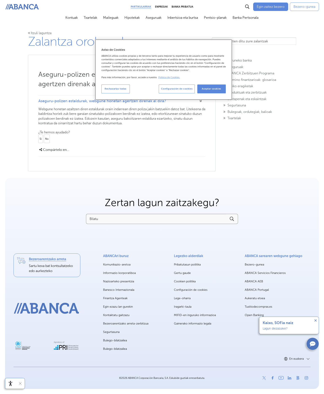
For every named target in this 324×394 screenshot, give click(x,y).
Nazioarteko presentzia (118, 281)
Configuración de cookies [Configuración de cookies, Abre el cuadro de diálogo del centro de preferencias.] (176, 88)
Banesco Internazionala (118, 290)
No (46, 138)
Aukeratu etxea (255, 298)
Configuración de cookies (190, 290)
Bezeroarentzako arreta (47, 259)
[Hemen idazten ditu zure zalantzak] (254, 41)
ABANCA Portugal (257, 290)
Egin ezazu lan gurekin (118, 307)
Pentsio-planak (215, 18)
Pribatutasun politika (187, 264)
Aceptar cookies (211, 88)
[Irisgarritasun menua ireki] (10, 383)
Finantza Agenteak (115, 298)
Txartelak (90, 18)
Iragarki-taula (182, 306)
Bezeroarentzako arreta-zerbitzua (125, 323)
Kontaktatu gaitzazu (116, 315)
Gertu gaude (182, 273)
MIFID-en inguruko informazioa (195, 315)
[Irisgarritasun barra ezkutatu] (20, 383)
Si (41, 138)
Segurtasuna (111, 332)
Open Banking (254, 315)
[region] (163, 69)
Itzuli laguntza (39, 33)
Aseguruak (153, 18)
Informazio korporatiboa (119, 273)
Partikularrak (141, 6)
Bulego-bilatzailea (115, 340)
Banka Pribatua (182, 6)
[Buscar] (247, 7)
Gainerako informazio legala (192, 323)
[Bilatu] (156, 219)
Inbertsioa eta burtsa (182, 18)
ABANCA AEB (254, 282)
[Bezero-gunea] (304, 7)
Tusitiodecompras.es (258, 307)
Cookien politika (185, 281)
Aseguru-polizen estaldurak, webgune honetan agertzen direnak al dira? (102, 101)
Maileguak (110, 18)
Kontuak (71, 18)
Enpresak (161, 6)
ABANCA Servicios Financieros (265, 273)
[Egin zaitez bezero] (270, 7)
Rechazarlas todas (115, 88)
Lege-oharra (182, 298)
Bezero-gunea (254, 265)
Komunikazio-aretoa (116, 265)
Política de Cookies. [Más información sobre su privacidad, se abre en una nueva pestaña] (169, 77)
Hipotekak (132, 18)
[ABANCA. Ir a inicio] (22, 6)
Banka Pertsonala (245, 18)
